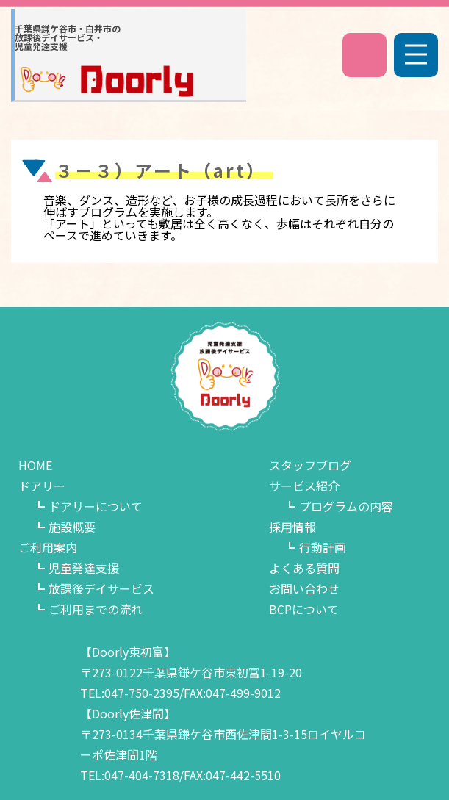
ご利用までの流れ (96, 609)
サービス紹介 (304, 485)
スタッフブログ (310, 465)
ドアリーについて (96, 506)
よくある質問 (304, 568)
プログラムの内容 (346, 506)
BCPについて (304, 609)
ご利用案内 (47, 547)
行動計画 (322, 547)
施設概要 (72, 527)
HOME (35, 465)
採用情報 (292, 527)
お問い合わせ (304, 588)
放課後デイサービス (101, 588)
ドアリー (41, 485)
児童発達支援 (84, 568)
